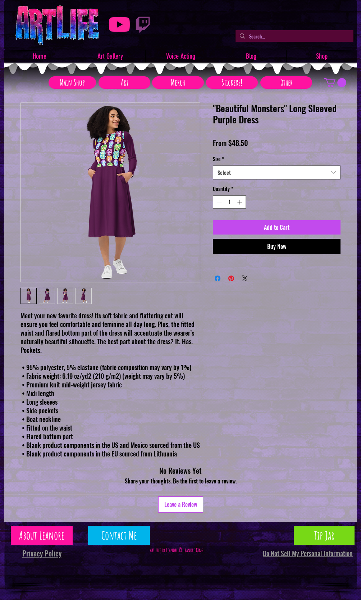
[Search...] (293, 36)
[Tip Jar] (324, 535)
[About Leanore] (42, 535)
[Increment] (240, 202)
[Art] (124, 82)
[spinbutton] (229, 202)
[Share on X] (245, 278)
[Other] (286, 82)
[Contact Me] (119, 535)
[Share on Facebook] (217, 278)
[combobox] (277, 172)
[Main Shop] (72, 82)
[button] (335, 82)
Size (218, 159)
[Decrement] (218, 202)
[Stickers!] (232, 82)
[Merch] (178, 82)
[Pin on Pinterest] (231, 278)
